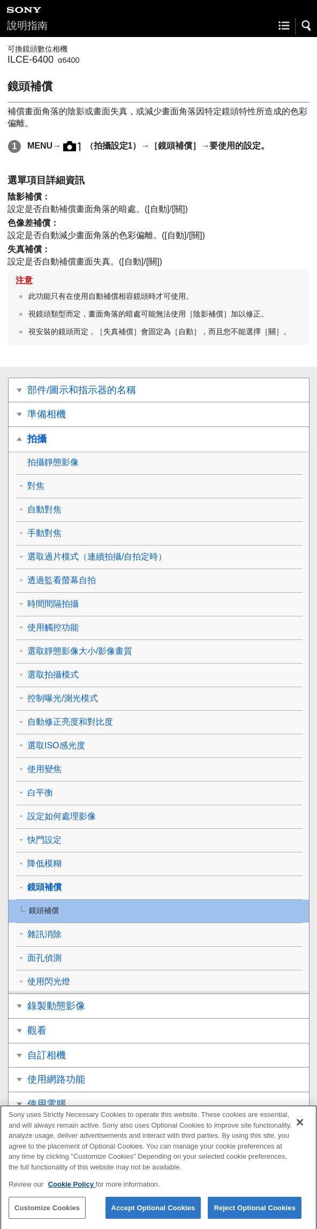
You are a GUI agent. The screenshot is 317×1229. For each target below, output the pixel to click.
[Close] (300, 1130)
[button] (306, 25)
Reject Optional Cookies (255, 1215)
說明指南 (27, 25)
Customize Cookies (47, 1215)
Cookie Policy (72, 1192)
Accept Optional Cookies (153, 1215)
